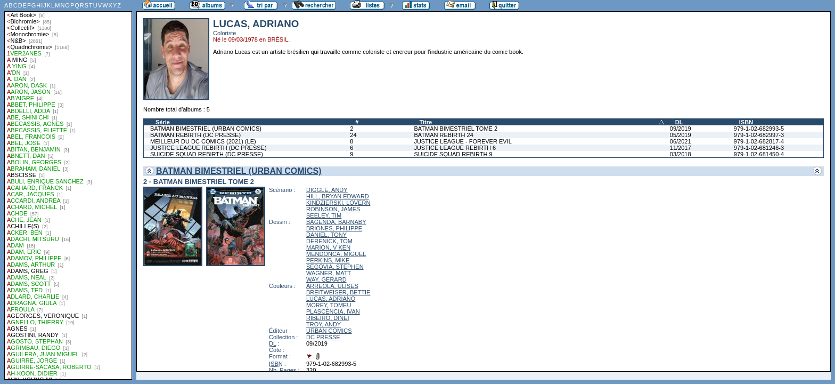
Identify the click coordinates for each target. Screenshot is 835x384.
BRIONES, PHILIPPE (334, 228)
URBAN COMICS (329, 330)
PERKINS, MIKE (327, 260)
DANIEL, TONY (326, 234)
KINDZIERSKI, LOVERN (338, 202)
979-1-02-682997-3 (759, 135)
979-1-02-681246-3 (759, 148)
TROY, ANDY (323, 324)
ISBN (746, 122)
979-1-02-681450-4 (759, 154)
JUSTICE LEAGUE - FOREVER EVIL (462, 141)
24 (353, 135)
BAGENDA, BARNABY (336, 222)
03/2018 (680, 154)
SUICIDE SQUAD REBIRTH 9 (453, 154)
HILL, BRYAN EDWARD (337, 196)
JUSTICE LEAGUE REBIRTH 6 (455, 148)
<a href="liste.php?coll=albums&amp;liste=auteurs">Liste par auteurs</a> (68, 190)
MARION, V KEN (328, 247)
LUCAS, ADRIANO (330, 298)
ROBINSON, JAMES (333, 209)
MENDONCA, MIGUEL (336, 254)
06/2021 (680, 141)
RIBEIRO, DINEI (327, 318)
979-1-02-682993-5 (759, 128)
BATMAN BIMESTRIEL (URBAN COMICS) (205, 128)
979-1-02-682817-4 (759, 141)
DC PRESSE (323, 337)
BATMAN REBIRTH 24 (443, 135)
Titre (425, 122)
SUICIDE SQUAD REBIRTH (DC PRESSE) (206, 154)
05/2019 (680, 135)
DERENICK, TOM (329, 241)
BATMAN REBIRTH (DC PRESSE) (195, 135)
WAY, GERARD (326, 279)
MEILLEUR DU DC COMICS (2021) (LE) (203, 141)
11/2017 (680, 148)
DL (679, 122)
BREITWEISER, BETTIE (338, 292)
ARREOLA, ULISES (332, 286)
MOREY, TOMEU (328, 305)
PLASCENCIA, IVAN (333, 311)
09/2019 (680, 128)
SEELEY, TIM (323, 215)
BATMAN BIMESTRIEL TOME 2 (455, 128)
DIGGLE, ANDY (327, 190)
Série (162, 122)
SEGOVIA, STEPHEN (335, 266)
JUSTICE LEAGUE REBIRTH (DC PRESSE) (208, 148)
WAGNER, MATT (328, 273)
